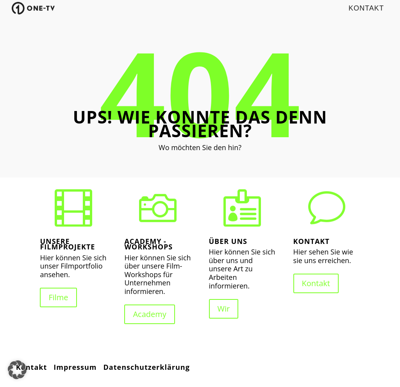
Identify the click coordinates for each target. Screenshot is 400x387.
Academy (149, 314)
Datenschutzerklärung (147, 367)
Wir (224, 308)
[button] (17, 370)
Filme (58, 297)
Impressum (75, 367)
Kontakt (316, 283)
